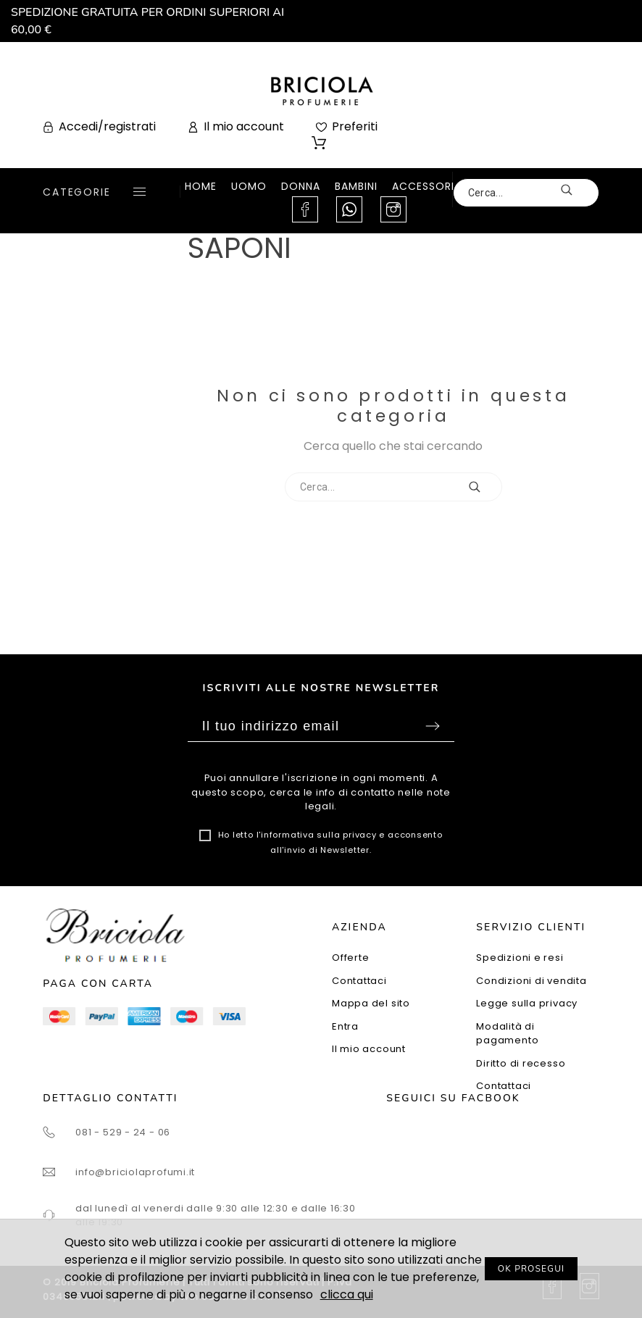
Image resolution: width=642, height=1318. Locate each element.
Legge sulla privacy (527, 1003)
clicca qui (346, 1294)
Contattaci (359, 981)
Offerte (350, 957)
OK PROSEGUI (531, 1269)
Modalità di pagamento (507, 1033)
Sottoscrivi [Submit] (432, 726)
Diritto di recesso (520, 1063)
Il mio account (369, 1049)
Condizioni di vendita (531, 981)
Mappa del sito (371, 1003)
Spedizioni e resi (519, 957)
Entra (345, 1026)
